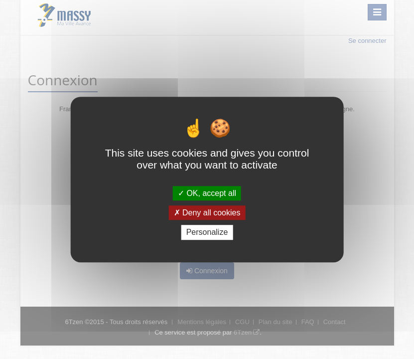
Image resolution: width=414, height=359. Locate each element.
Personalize (207, 232)
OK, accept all (207, 193)
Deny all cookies (207, 212)
